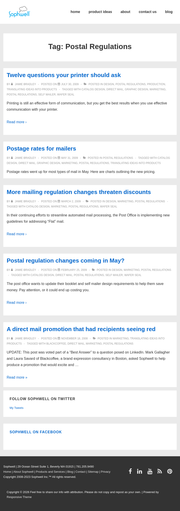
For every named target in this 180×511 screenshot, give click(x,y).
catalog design (93, 89)
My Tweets (16, 408)
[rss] (160, 472)
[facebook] (131, 472)
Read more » (17, 377)
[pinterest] (170, 472)
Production (156, 84)
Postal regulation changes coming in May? (65, 260)
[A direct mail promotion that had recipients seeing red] (74, 338)
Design (109, 84)
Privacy (106, 471)
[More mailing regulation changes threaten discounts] (71, 201)
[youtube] (150, 472)
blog (169, 12)
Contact (80, 471)
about (125, 12)
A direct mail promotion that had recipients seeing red (81, 329)
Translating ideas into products (32, 89)
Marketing (157, 89)
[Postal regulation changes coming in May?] (74, 270)
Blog (70, 471)
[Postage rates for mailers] (69, 158)
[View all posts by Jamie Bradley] (24, 84)
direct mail (115, 89)
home (75, 12)
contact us (148, 12)
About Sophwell (23, 471)
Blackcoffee (56, 343)
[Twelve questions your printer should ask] (70, 84)
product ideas (100, 12)
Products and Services (50, 471)
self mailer (47, 94)
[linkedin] (140, 472)
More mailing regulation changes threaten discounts (79, 192)
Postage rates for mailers (41, 148)
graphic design (136, 89)
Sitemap (93, 471)
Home (7, 471)
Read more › (17, 122)
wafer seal (65, 94)
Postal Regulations (130, 84)
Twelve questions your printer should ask (64, 75)
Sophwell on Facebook (36, 432)
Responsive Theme (19, 497)
